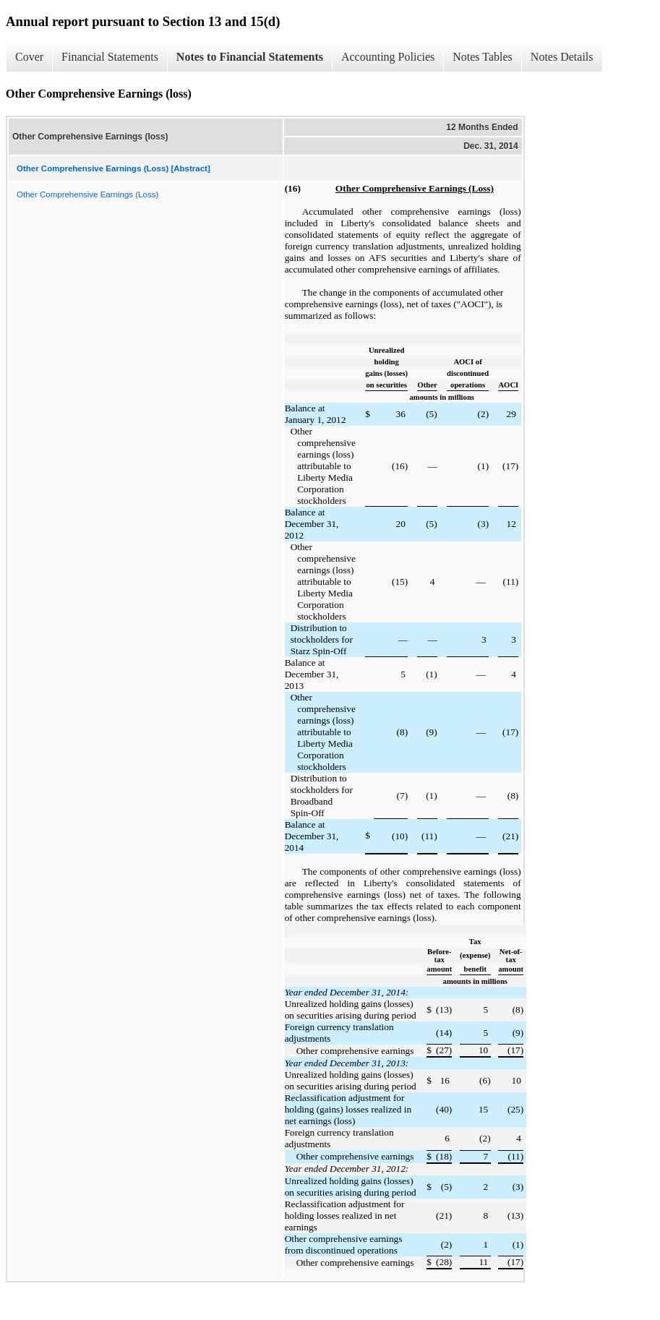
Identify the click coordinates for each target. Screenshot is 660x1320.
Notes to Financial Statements (249, 57)
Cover (29, 57)
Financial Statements (109, 57)
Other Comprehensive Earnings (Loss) (87, 194)
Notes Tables (483, 57)
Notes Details (562, 57)
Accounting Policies (387, 57)
